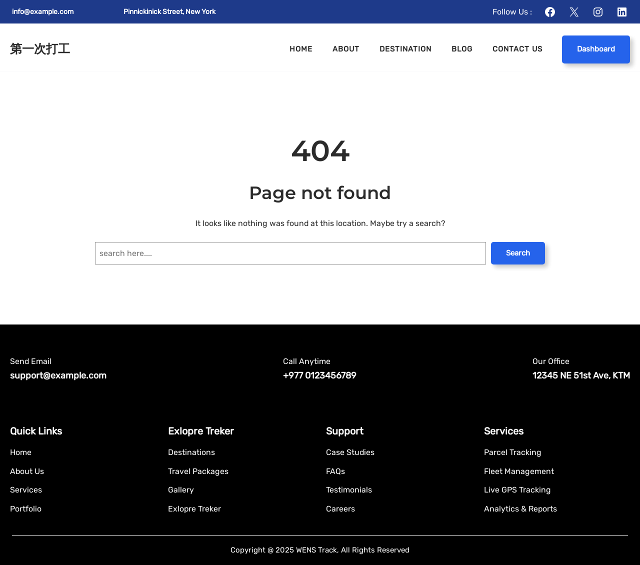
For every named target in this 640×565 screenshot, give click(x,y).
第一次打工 (40, 49)
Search (518, 253)
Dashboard (596, 49)
